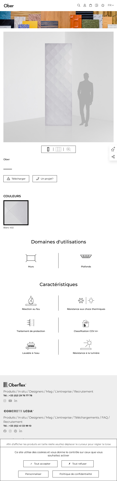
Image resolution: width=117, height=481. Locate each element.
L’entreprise (63, 391)
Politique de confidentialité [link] (76, 474)
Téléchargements (86, 417)
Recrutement (83, 391)
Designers (36, 391)
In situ (22, 391)
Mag (49, 391)
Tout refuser (78, 463)
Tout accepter (40, 463)
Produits (9, 391)
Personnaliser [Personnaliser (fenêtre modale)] (33, 474)
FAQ (105, 417)
